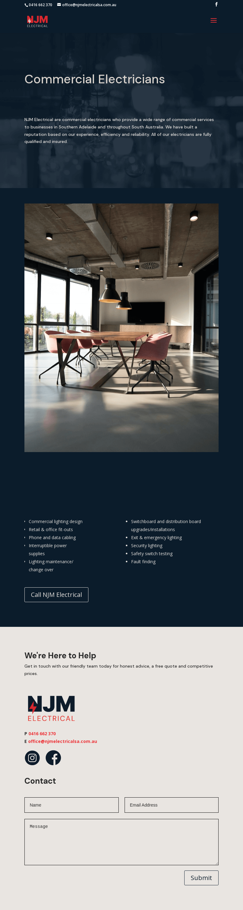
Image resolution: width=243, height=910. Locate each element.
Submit (201, 878)
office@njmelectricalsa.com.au (62, 741)
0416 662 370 (40, 4)
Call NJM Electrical (56, 594)
